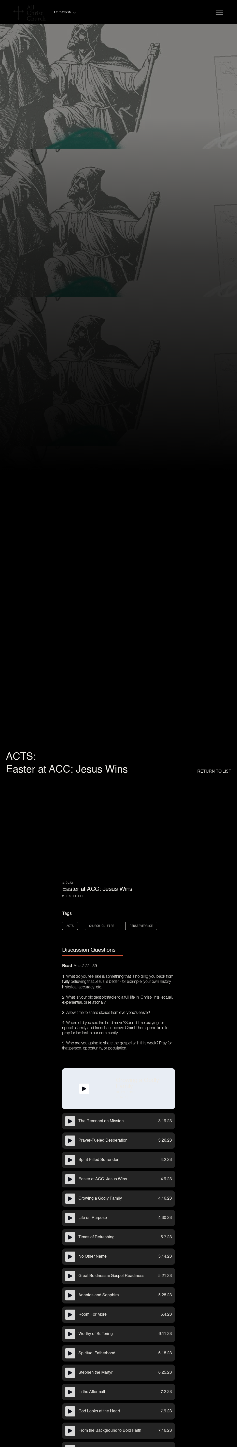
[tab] (92, 950)
